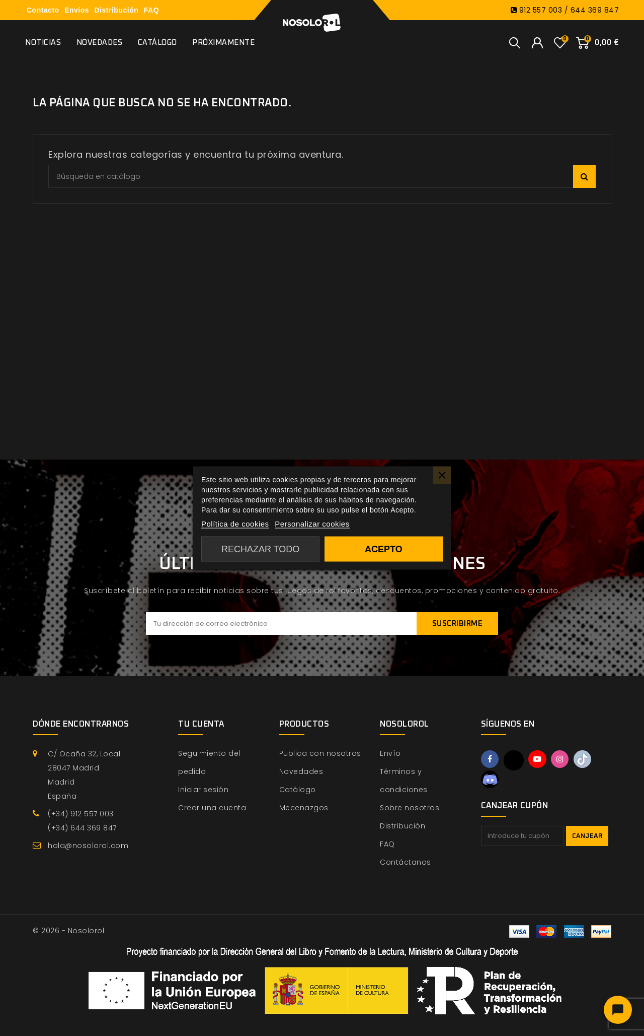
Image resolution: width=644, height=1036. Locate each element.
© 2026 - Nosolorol (68, 931)
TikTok (587, 759)
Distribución (117, 10)
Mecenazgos (304, 808)
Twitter (515, 760)
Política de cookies (235, 524)
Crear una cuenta (212, 808)
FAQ (151, 10)
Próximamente (223, 42)
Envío (390, 753)
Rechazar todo (260, 549)
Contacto (43, 10)
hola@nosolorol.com (88, 845)
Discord (490, 780)
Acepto (384, 549)
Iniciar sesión (203, 790)
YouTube (539, 759)
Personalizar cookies (312, 524)
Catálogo (157, 42)
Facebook (490, 759)
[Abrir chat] (618, 1010)
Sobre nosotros (409, 808)
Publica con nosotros (320, 753)
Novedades (99, 42)
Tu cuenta (201, 724)
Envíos (76, 10)
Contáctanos (405, 862)
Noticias (43, 42)
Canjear (587, 837)
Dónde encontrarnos (81, 724)
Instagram (563, 759)
